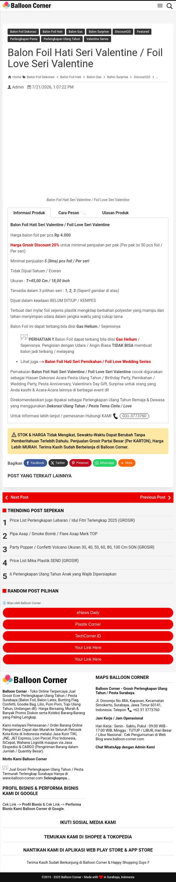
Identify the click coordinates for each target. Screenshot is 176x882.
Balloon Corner (71, 877)
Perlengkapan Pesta (23, 39)
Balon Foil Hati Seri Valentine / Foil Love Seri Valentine (85, 58)
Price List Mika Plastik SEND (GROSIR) (44, 560)
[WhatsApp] (105, 463)
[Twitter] (58, 463)
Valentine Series (97, 39)
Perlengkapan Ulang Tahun (62, 39)
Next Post (19, 497)
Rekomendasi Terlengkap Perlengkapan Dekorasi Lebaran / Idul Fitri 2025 (88, 14)
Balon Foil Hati (52, 31)
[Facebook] (35, 463)
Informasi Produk (29, 212)
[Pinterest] (80, 463)
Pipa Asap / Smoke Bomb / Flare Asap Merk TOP (53, 533)
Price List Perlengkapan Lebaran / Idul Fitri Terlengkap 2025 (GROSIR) (72, 520)
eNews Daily (88, 612)
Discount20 (123, 31)
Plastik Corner (88, 624)
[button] (126, 463)
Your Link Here (88, 647)
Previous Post (152, 497)
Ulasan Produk (115, 212)
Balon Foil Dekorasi (23, 31)
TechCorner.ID (88, 636)
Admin (18, 87)
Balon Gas (75, 31)
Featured (143, 31)
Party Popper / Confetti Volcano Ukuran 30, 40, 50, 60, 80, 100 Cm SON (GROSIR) (82, 547)
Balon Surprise (99, 31)
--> (95, 361)
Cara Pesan (72, 213)
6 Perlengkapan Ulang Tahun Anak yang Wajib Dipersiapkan (63, 574)
